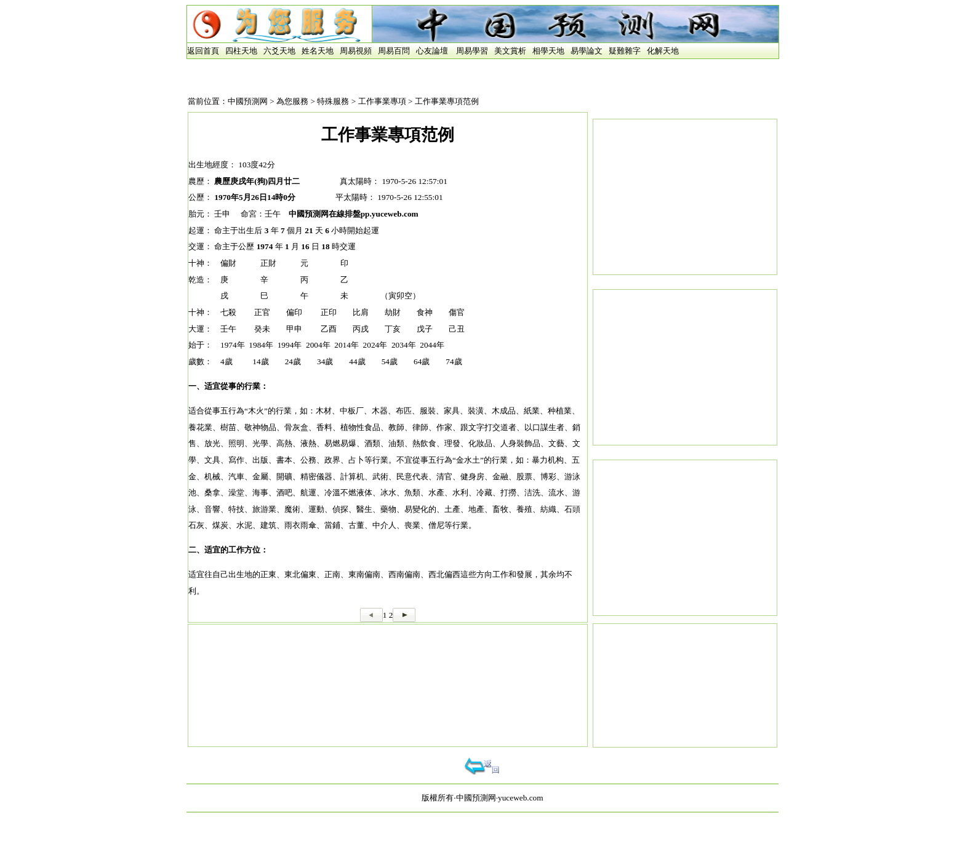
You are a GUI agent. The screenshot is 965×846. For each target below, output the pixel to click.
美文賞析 (510, 50)
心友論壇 (432, 50)
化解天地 (663, 50)
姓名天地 (318, 50)
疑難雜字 (625, 50)
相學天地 (548, 50)
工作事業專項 (382, 101)
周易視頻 (356, 50)
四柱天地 (241, 50)
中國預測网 (248, 101)
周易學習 (472, 50)
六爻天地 (279, 50)
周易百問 (394, 50)
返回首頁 (203, 50)
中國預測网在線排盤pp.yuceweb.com (353, 213)
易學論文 (587, 50)
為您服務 (292, 101)
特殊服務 (333, 101)
